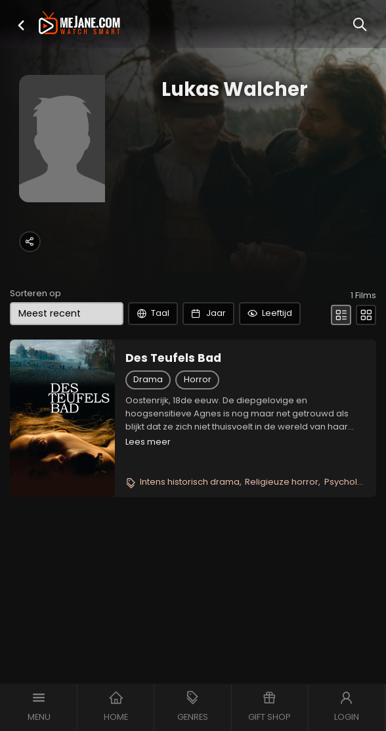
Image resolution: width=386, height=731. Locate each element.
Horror (197, 379)
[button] (21, 25)
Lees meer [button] (148, 441)
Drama (148, 379)
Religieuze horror (281, 482)
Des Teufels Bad (173, 358)
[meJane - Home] (79, 24)
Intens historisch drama (190, 482)
